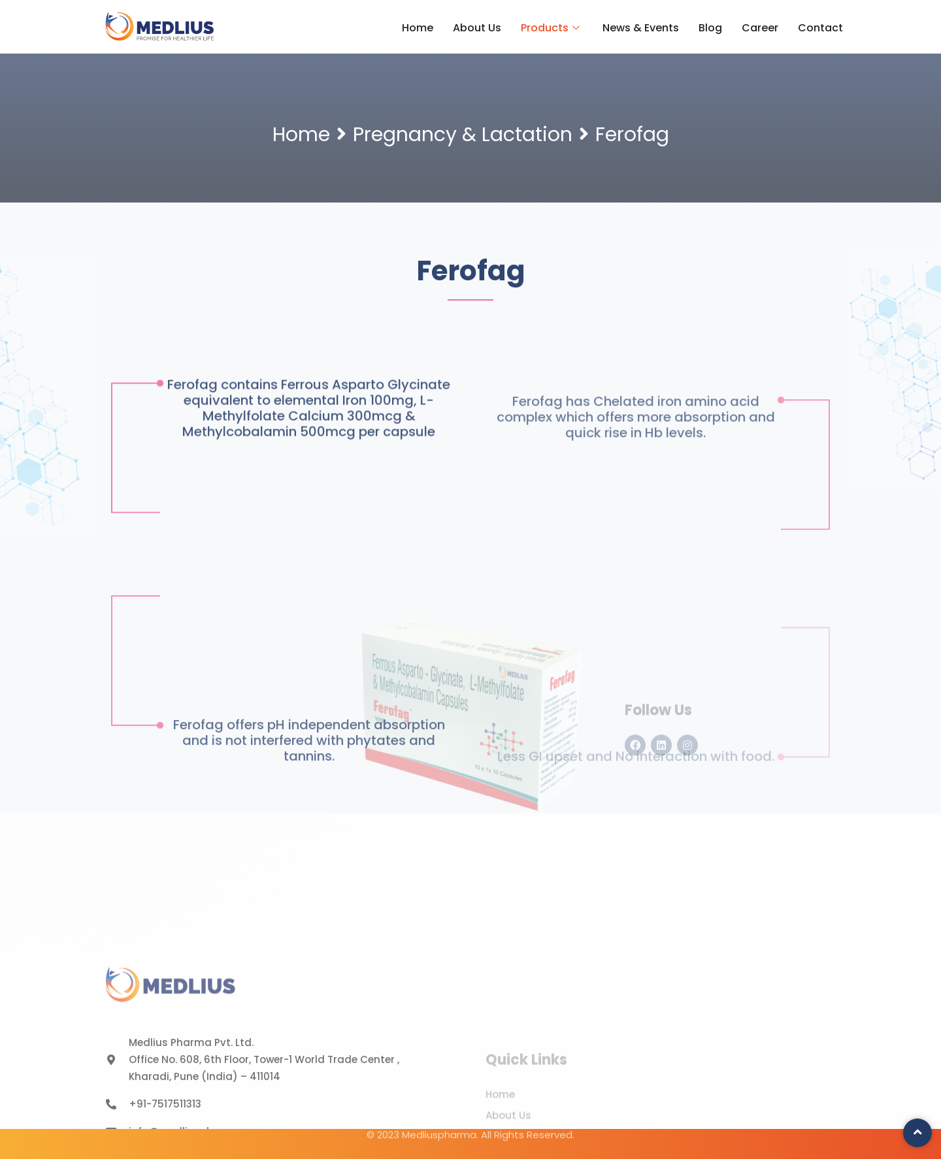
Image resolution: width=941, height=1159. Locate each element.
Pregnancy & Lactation (462, 134)
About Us (477, 27)
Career (760, 27)
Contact (820, 27)
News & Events (641, 27)
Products (552, 27)
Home (417, 27)
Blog (710, 27)
